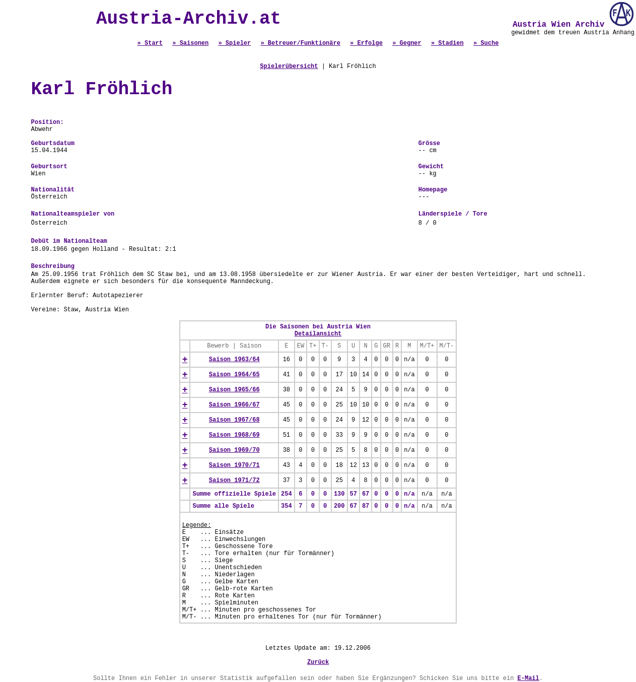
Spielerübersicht (289, 66)
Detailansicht (318, 333)
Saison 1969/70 (234, 450)
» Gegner (406, 43)
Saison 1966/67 (234, 404)
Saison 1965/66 (234, 389)
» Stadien (447, 43)
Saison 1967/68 (234, 420)
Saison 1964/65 (234, 374)
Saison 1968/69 (234, 435)
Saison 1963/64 (234, 359)
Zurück (318, 662)
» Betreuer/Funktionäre (300, 43)
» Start (150, 43)
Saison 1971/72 (234, 480)
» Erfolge (366, 43)
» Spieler (234, 43)
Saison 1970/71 (234, 465)
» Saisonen (190, 43)
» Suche (486, 43)
